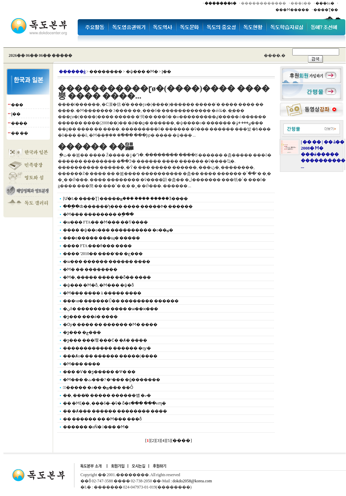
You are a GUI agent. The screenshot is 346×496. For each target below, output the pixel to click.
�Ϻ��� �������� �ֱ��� (98, 214)
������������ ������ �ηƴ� (107, 348)
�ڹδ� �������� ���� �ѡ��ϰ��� (110, 308)
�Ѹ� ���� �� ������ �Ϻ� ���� (110, 324)
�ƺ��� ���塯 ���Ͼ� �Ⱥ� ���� (105, 340)
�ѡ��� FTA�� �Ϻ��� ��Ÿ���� (105, 222)
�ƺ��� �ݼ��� (82, 332)
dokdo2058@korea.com (192, 481)
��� (17, 104)
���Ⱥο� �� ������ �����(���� (110, 356)
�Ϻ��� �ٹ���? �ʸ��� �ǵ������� (111, 379)
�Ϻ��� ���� (81, 363)
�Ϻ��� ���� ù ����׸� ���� (102, 293)
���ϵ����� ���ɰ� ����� (101, 238)
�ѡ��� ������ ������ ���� (106, 261)
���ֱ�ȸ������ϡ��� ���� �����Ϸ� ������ (128, 206)
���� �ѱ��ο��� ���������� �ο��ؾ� (118, 230)
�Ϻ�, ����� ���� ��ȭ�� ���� (107, 277)
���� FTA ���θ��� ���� (97, 245)
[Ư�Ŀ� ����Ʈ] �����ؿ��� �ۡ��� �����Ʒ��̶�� (125, 198)
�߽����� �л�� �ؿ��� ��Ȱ (98, 387)
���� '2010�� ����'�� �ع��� (103, 253)
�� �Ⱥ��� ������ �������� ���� (115, 411)
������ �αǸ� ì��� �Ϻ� (96, 426)
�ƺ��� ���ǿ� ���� (90, 316)
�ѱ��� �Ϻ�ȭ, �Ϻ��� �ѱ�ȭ (98, 285)
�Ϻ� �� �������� (90, 269)
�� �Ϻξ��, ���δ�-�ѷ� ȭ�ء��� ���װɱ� (114, 403)
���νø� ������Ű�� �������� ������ (121, 300)
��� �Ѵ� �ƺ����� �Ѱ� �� (99, 371)
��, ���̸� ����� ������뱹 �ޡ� (107, 395)
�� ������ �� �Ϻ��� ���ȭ (102, 419)
